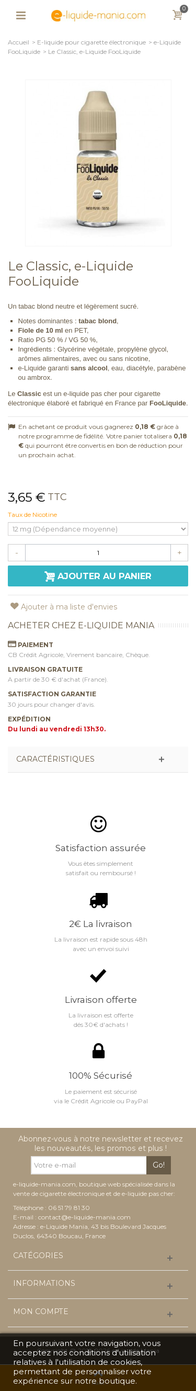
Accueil (18, 42)
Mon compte (40, 1311)
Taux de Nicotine (33, 514)
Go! (159, 1165)
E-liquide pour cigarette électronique (91, 42)
